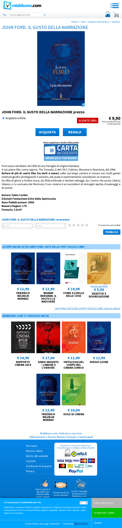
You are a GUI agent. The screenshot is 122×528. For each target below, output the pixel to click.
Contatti (31, 461)
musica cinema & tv (98, 21)
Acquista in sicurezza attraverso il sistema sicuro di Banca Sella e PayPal (76, 459)
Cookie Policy (31, 524)
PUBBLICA (112, 232)
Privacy (30, 471)
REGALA (74, 132)
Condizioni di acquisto (39, 466)
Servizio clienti (34, 451)
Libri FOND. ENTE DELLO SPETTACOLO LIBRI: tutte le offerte (87, 308)
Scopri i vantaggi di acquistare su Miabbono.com (79, 488)
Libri (83, 21)
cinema (116, 21)
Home (74, 21)
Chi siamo (31, 446)
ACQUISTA (47, 132)
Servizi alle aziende (37, 456)
